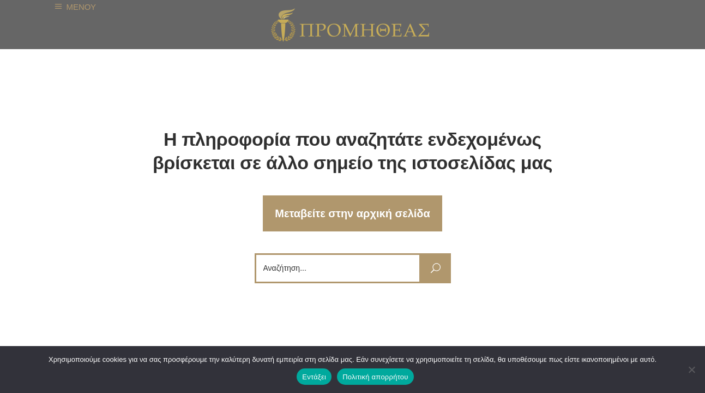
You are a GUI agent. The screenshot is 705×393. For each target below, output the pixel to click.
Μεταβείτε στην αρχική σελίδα (352, 213)
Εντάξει (314, 377)
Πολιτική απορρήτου (375, 377)
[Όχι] (691, 369)
